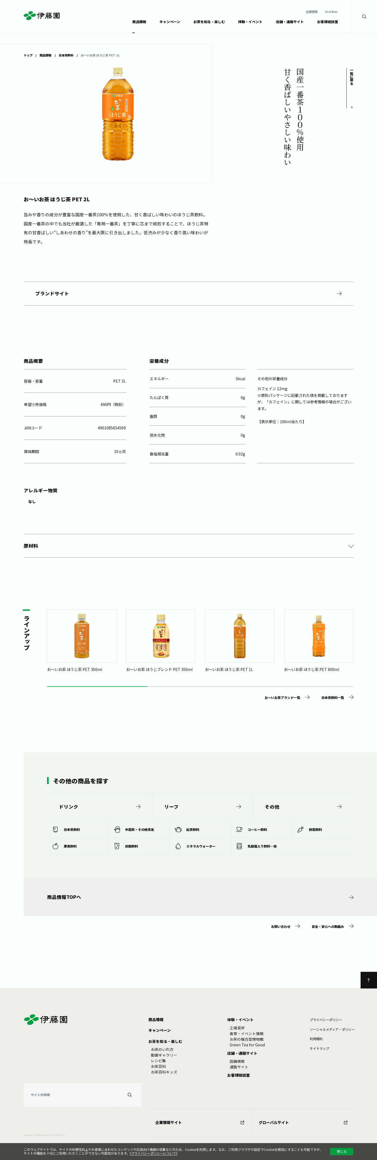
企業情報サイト (199, 1122)
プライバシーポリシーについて (153, 1153)
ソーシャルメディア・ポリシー (332, 1029)
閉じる (342, 1151)
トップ (28, 55)
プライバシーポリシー (326, 1019)
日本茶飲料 (66, 55)
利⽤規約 (316, 1038)
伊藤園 (42, 15)
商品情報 (45, 55)
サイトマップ (319, 1048)
